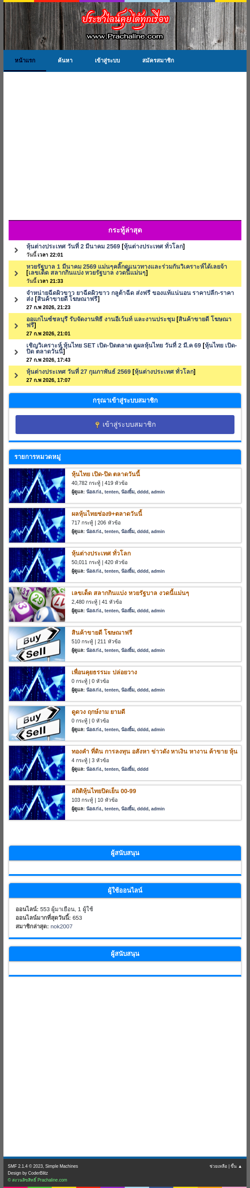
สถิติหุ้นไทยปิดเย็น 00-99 (104, 791)
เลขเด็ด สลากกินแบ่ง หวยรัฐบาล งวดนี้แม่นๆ (87, 272)
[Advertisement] (125, 153)
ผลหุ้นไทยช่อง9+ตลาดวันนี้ (107, 513)
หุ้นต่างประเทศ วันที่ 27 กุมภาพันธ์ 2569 (78, 371)
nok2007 (61, 926)
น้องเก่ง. (94, 491)
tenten (112, 491)
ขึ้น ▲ (236, 1166)
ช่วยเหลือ (218, 1166)
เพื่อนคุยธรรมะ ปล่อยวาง (104, 672)
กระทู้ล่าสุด (125, 230)
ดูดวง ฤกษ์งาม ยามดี (98, 711)
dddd (142, 491)
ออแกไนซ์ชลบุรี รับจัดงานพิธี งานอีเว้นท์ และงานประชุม (100, 319)
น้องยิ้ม (127, 491)
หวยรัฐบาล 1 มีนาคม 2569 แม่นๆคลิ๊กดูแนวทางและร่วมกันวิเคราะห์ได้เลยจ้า (127, 266)
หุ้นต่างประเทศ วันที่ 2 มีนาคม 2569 (73, 246)
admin (158, 491)
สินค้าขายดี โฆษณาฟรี (67, 298)
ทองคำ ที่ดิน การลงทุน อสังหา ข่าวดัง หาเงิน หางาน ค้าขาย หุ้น (154, 751)
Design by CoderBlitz (28, 1173)
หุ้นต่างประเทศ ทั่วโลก (153, 246)
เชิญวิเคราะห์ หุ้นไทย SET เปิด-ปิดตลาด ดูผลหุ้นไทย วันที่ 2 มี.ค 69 (113, 345)
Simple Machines (61, 1166)
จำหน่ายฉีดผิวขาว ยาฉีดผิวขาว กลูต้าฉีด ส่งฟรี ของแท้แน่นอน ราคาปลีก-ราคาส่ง (130, 295)
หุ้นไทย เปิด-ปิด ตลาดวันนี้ (106, 474)
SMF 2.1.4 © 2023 (25, 1166)
